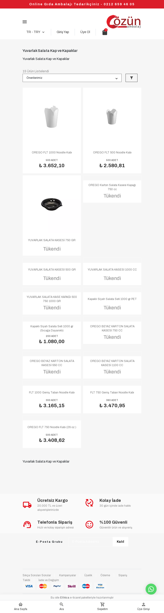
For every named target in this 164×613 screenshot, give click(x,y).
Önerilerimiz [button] (34, 77)
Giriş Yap (63, 32)
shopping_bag (104, 32)
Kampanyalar (67, 575)
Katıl (120, 541)
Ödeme (105, 575)
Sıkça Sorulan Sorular (37, 575)
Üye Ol (85, 32)
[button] (61, 606)
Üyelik (88, 575)
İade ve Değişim (48, 580)
